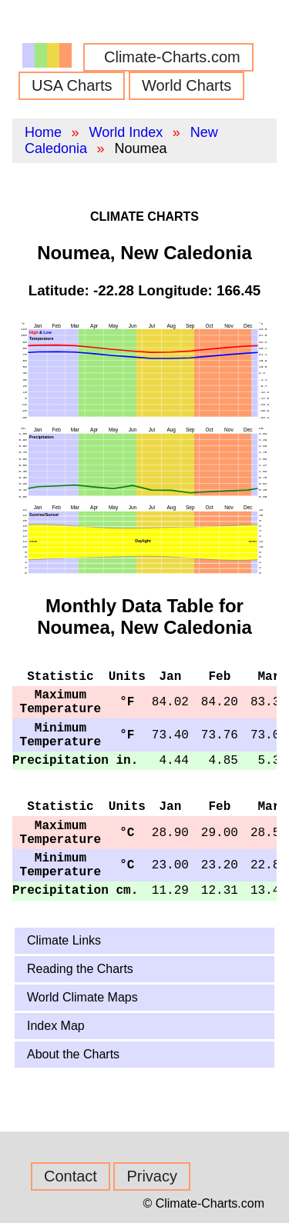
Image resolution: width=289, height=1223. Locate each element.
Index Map (56, 1025)
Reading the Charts (80, 968)
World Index (126, 132)
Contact (70, 1176)
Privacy (151, 1176)
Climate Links (64, 940)
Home (43, 132)
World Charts (186, 85)
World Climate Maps (82, 997)
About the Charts (73, 1054)
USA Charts (72, 85)
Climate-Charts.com (172, 56)
